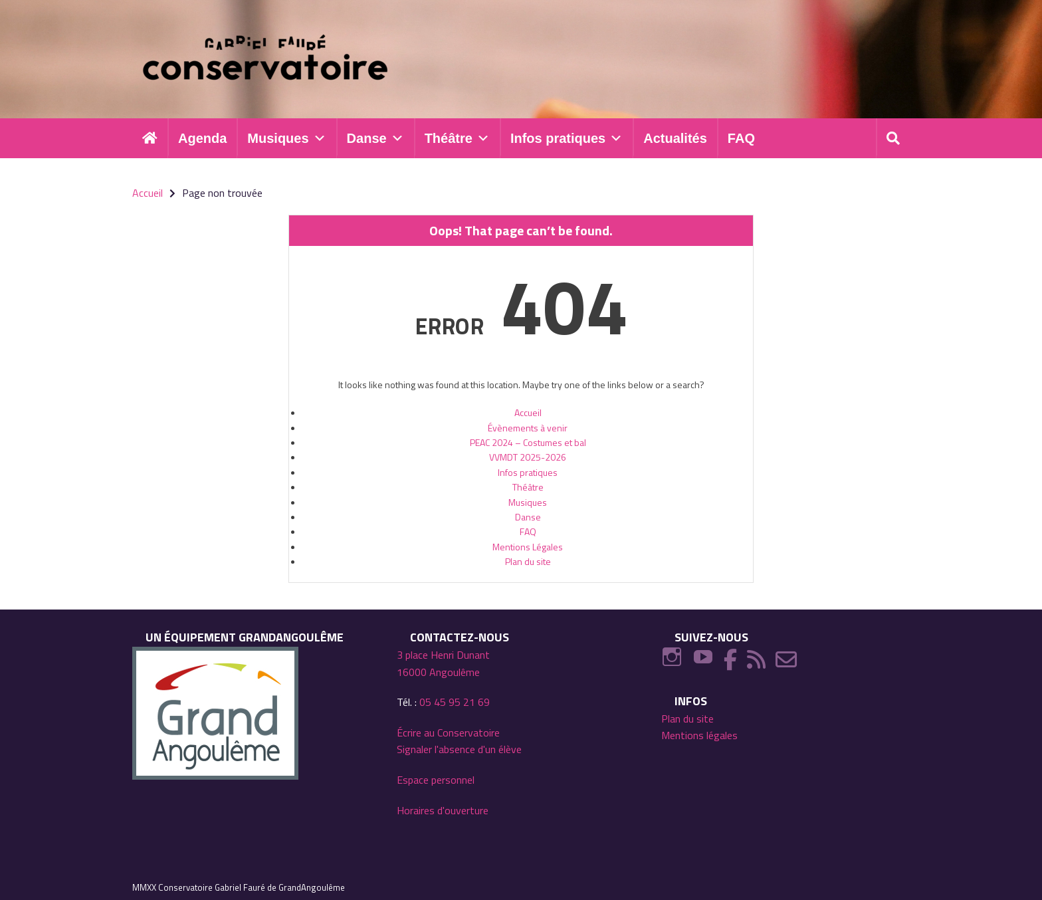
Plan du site (528, 561)
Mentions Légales (527, 547)
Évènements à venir (528, 428)
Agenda (202, 138)
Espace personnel (435, 780)
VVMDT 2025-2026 (527, 458)
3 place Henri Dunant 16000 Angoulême (443, 663)
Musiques (286, 138)
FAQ (741, 138)
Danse (375, 138)
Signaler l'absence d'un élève (459, 750)
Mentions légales (699, 735)
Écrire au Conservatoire (448, 732)
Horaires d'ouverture (442, 810)
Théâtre (457, 138)
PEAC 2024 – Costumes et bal (528, 442)
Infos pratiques (566, 138)
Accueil (528, 412)
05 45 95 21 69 (454, 702)
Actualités (675, 138)
